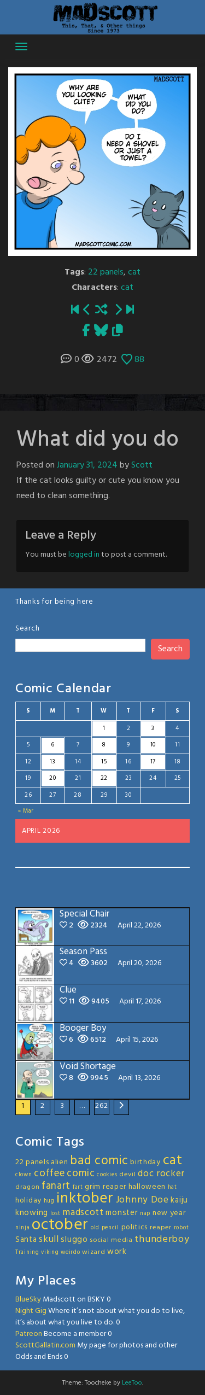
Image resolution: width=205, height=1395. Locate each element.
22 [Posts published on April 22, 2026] (104, 778)
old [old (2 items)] (95, 1228)
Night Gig (30, 1311)
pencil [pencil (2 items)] (110, 1228)
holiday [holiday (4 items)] (28, 1200)
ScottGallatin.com (45, 1345)
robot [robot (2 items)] (181, 1228)
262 (101, 1106)
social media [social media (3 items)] (111, 1240)
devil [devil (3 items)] (127, 1174)
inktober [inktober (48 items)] (85, 1199)
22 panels (106, 272)
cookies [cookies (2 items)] (107, 1175)
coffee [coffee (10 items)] (49, 1173)
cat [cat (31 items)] (173, 1160)
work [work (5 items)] (117, 1251)
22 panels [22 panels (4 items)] (32, 1162)
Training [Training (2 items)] (27, 1252)
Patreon (28, 1334)
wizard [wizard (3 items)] (93, 1252)
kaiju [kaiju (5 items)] (179, 1200)
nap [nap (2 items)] (145, 1213)
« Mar (26, 811)
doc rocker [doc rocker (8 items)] (161, 1173)
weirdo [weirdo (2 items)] (70, 1252)
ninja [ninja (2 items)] (22, 1228)
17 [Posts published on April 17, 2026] (153, 762)
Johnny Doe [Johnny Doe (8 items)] (142, 1200)
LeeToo (132, 1383)
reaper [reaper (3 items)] (161, 1227)
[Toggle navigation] (21, 46)
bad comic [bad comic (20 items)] (99, 1161)
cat (134, 272)
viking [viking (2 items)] (49, 1252)
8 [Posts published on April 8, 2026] (104, 745)
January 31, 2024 (87, 465)
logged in (83, 554)
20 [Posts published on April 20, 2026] (52, 778)
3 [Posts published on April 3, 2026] (153, 728)
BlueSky (28, 1299)
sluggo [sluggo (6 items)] (74, 1240)
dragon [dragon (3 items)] (27, 1187)
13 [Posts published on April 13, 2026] (52, 762)
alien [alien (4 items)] (59, 1162)
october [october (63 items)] (60, 1225)
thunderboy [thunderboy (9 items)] (161, 1239)
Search (27, 628)
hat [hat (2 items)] (172, 1187)
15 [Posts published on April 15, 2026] (104, 762)
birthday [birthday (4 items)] (145, 1162)
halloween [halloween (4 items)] (147, 1187)
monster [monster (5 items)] (122, 1212)
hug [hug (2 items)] (49, 1201)
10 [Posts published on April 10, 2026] (153, 745)
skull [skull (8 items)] (49, 1239)
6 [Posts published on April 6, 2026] (53, 745)
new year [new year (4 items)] (169, 1213)
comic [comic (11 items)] (81, 1173)
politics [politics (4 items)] (134, 1227)
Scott (142, 465)
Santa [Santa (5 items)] (26, 1239)
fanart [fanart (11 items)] (56, 1186)
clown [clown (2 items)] (23, 1175)
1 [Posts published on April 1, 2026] (104, 728)
